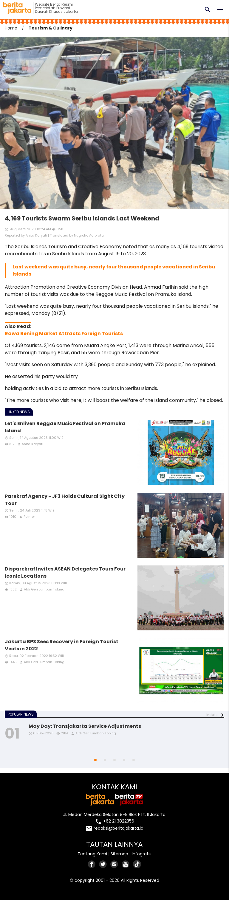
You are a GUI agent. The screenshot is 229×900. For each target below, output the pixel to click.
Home (11, 28)
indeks (212, 714)
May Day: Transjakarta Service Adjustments (85, 726)
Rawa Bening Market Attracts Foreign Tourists (64, 333)
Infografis (141, 854)
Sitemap (119, 854)
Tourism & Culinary (50, 28)
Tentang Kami (92, 854)
